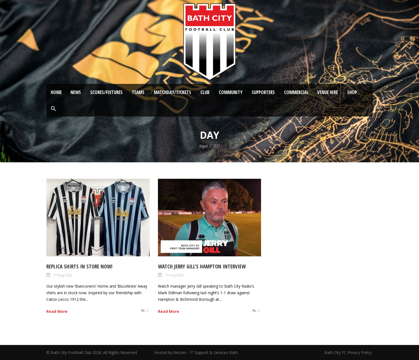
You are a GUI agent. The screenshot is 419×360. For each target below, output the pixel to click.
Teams (138, 92)
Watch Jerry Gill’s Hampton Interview (202, 266)
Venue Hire (327, 92)
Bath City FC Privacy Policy (348, 352)
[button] (53, 109)
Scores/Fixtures (106, 92)
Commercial (296, 92)
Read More (56, 311)
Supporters (263, 92)
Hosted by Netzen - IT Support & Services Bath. (196, 352)
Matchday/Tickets (172, 92)
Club (205, 92)
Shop (352, 92)
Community (230, 92)
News (75, 92)
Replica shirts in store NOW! (79, 266)
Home (56, 92)
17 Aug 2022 (62, 275)
